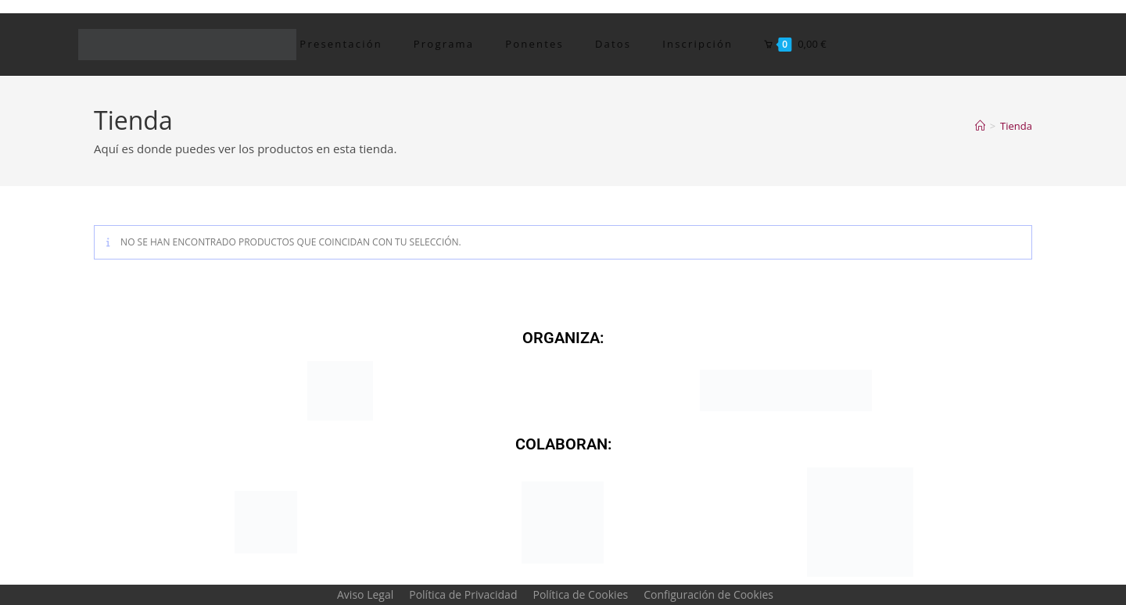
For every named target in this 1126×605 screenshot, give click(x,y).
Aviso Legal (365, 594)
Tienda (1016, 126)
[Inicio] (980, 126)
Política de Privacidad (463, 594)
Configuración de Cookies (708, 594)
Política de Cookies (580, 594)
